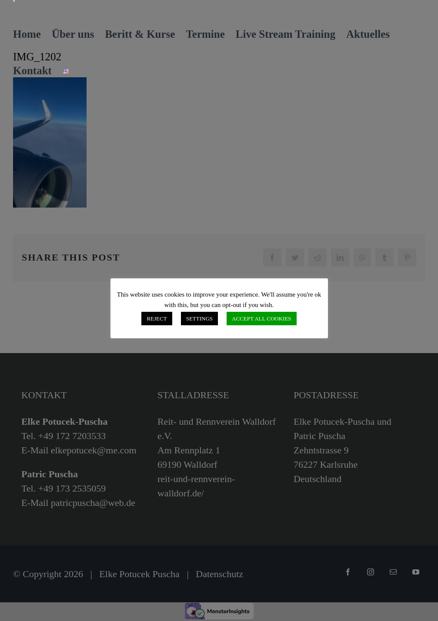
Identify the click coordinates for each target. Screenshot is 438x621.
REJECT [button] (157, 318)
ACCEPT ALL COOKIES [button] (261, 318)
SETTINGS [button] (199, 318)
